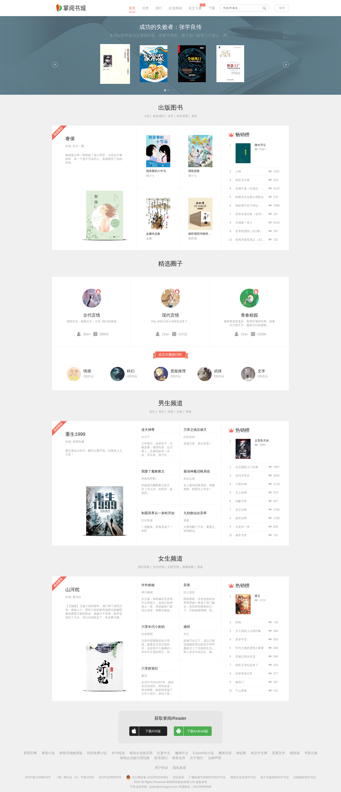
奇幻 (161, 411)
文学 (170, 116)
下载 (211, 8)
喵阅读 (295, 753)
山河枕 (72, 589)
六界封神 (241, 484)
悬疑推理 (178, 371)
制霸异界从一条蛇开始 (158, 513)
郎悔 (238, 622)
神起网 (241, 753)
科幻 (131, 371)
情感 (87, 371)
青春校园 (249, 315)
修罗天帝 (241, 535)
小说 (146, 116)
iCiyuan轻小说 (203, 753)
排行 (158, 8)
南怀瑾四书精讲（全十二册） (206, 233)
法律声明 (214, 758)
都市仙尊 (241, 518)
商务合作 (178, 758)
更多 (194, 116)
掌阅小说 (48, 753)
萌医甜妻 (194, 171)
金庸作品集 (153, 233)
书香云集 (311, 753)
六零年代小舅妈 (153, 627)
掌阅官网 (30, 753)
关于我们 (196, 758)
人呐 (238, 171)
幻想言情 (173, 567)
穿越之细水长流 (245, 656)
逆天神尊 (148, 430)
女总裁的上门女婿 (246, 467)
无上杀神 (241, 492)
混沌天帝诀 (242, 475)
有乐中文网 (259, 753)
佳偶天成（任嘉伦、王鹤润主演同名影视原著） (265, 188)
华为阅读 (118, 753)
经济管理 (182, 116)
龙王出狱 (241, 509)
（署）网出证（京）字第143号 (74, 777)
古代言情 (91, 315)
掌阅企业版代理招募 (135, 758)
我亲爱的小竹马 (156, 171)
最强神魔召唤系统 (197, 471)
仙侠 (179, 411)
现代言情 (170, 315)
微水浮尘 (260, 145)
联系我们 (161, 758)
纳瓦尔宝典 (242, 180)
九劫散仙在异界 (195, 513)
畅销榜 (242, 134)
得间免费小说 (97, 753)
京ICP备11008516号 (38, 777)
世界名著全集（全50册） (251, 214)
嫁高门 (239, 682)
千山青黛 (241, 690)
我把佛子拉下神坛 (246, 205)
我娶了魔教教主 (153, 471)
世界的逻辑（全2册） (249, 231)
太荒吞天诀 (262, 440)
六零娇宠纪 (149, 668)
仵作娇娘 (148, 585)
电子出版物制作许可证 (274, 777)
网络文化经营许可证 (243, 777)
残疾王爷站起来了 (246, 665)
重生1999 (75, 434)
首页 (132, 8)
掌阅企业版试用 (141, 753)
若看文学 (278, 753)
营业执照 (178, 777)
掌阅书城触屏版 (70, 753)
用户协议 (161, 768)
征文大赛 (195, 8)
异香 (187, 585)
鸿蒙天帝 (241, 501)
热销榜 (242, 430)
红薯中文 (163, 753)
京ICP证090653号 (110, 777)
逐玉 (257, 596)
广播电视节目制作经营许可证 (207, 777)
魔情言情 (225, 753)
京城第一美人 (243, 222)
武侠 (218, 371)
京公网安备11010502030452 (147, 777)
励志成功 (158, 116)
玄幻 (152, 411)
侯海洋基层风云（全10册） (252, 239)
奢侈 (70, 138)
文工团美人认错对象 (248, 631)
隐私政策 (179, 768)
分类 (145, 8)
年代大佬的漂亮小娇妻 (249, 648)
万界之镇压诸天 (195, 430)
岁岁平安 (241, 639)
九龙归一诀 (242, 526)
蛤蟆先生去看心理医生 (249, 197)
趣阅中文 (181, 753)
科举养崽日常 (243, 673)
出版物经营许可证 (304, 777)
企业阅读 (175, 8)
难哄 (187, 627)
